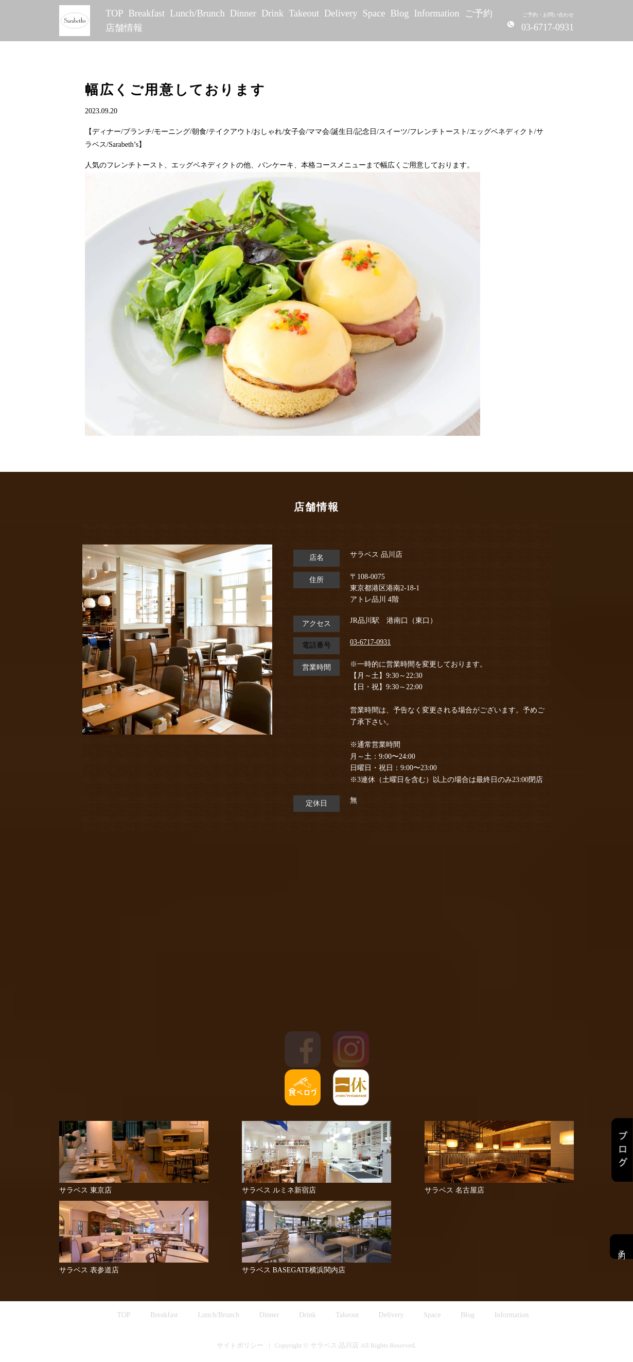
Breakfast (147, 13)
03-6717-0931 (370, 642)
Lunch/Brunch (197, 13)
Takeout (304, 13)
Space (374, 13)
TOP (115, 13)
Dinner (243, 13)
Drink (272, 13)
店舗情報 (124, 28)
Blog (400, 13)
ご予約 (479, 13)
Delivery (341, 13)
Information (436, 13)
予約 (621, 1247)
